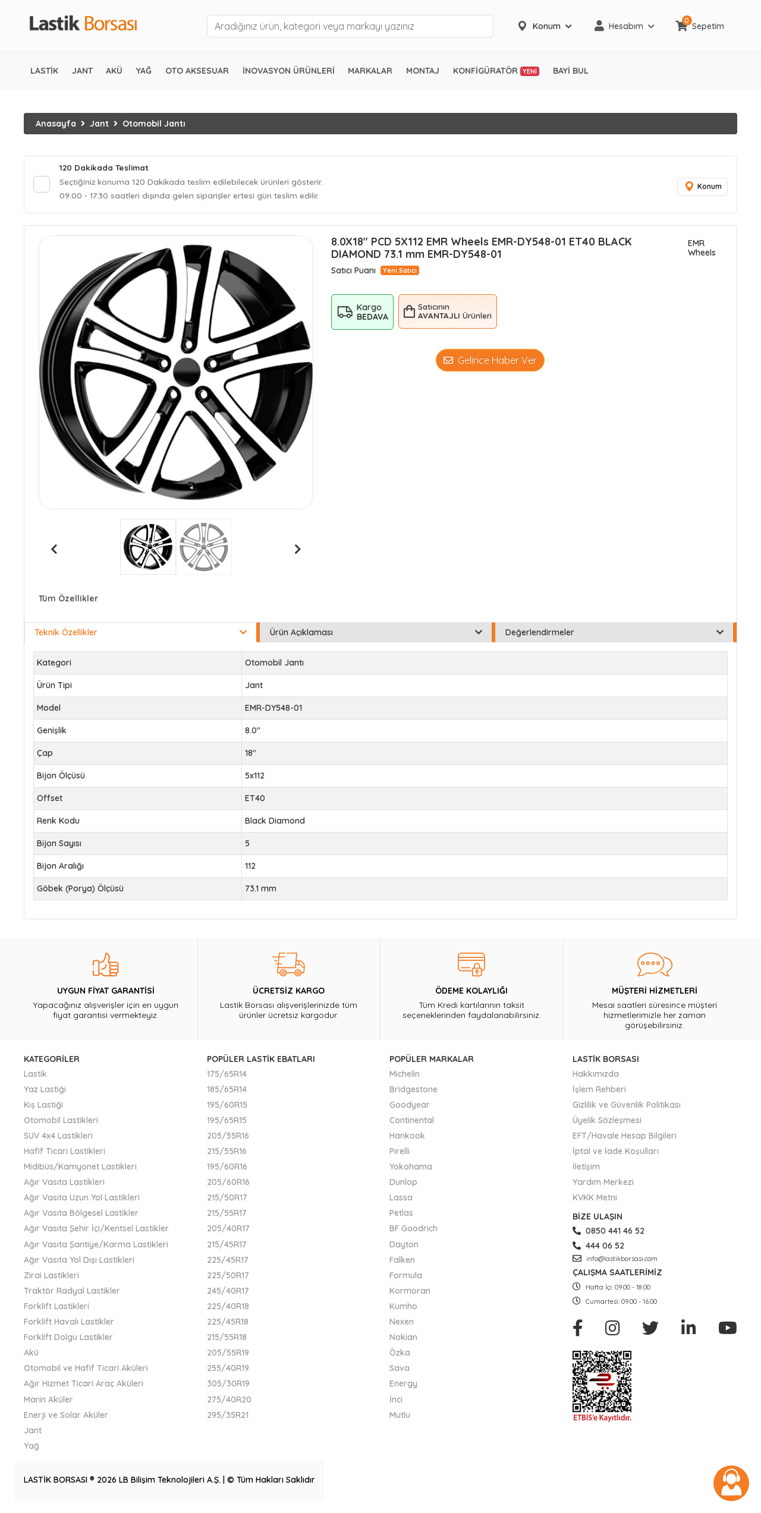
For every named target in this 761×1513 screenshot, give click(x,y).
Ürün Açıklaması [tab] (376, 634)
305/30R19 (228, 1385)
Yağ (31, 1447)
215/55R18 (227, 1339)
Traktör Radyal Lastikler (72, 1292)
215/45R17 (227, 1246)
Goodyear (409, 1106)
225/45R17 (228, 1261)
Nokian (403, 1339)
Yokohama (410, 1169)
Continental (411, 1122)
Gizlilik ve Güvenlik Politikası (627, 1106)
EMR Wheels (702, 250)
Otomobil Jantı (153, 123)
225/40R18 (228, 1308)
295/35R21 (228, 1416)
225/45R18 (228, 1324)
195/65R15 (227, 1122)
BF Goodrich (413, 1230)
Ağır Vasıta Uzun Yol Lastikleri (82, 1199)
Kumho (403, 1308)
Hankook (407, 1137)
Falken (402, 1261)
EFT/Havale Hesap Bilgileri (625, 1137)
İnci (395, 1401)
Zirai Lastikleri (51, 1277)
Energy (403, 1385)
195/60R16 (227, 1169)
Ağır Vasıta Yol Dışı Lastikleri (79, 1261)
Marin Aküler (48, 1401)
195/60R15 (227, 1106)
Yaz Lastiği (45, 1091)
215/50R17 (227, 1199)
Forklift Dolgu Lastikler (68, 1339)
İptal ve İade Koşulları (616, 1153)
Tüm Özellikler (68, 601)
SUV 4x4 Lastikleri (58, 1137)
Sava (399, 1370)
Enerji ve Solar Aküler (66, 1416)
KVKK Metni (595, 1199)
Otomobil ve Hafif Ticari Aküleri (86, 1370)
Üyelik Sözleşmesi (607, 1122)
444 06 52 (598, 1247)
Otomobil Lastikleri (61, 1122)
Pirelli (399, 1153)
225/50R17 (228, 1277)
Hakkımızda (596, 1075)
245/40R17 (228, 1292)
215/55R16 (227, 1153)
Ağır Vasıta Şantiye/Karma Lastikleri (96, 1246)
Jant (99, 123)
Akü (31, 1355)
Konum (702, 188)
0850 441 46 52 (608, 1233)
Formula (405, 1277)
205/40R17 (228, 1230)
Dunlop (403, 1184)
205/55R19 (228, 1355)
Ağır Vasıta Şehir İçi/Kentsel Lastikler (96, 1230)
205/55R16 (228, 1137)
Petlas (401, 1215)
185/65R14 (227, 1091)
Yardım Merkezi (603, 1184)
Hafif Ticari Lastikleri (64, 1153)
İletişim (586, 1169)
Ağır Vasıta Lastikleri (64, 1184)
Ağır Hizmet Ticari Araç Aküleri (83, 1385)
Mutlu (399, 1416)
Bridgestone (413, 1091)
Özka (399, 1355)
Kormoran (409, 1292)
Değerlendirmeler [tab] (614, 634)
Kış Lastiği (43, 1106)
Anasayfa (56, 123)
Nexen (401, 1324)
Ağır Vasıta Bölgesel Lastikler (81, 1215)
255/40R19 (228, 1370)
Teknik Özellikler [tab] (140, 634)
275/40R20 (229, 1401)
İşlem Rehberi (599, 1091)
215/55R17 (227, 1215)
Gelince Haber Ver (490, 362)
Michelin (404, 1075)
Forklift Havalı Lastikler (69, 1324)
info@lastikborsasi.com (615, 1260)
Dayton (404, 1246)
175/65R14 (227, 1075)
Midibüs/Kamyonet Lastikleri (80, 1169)
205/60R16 (228, 1184)
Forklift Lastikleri (56, 1308)
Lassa (401, 1199)
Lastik (35, 1075)
